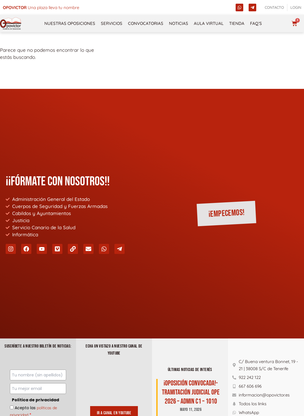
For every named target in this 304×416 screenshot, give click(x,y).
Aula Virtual (208, 23)
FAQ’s (256, 23)
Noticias (178, 23)
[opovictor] (10, 23)
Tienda (236, 23)
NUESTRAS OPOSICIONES (69, 23)
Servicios (111, 23)
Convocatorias (145, 23)
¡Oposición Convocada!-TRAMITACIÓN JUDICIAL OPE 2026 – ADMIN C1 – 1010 (191, 392)
